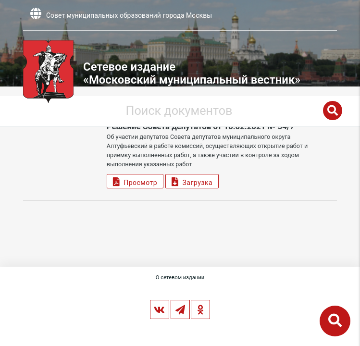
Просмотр (135, 181)
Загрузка (192, 181)
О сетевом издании (180, 277)
